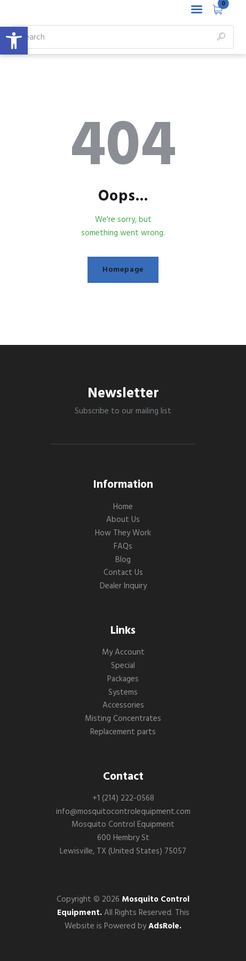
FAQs (123, 546)
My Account (123, 652)
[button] (14, 41)
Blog (123, 559)
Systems (123, 692)
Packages (123, 679)
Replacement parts (123, 732)
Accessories (123, 705)
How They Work (123, 533)
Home (123, 507)
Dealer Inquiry (123, 586)
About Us (123, 519)
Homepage (123, 270)
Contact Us (123, 572)
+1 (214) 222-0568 (123, 798)
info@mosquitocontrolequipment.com (123, 811)
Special (123, 665)
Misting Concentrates (123, 718)
